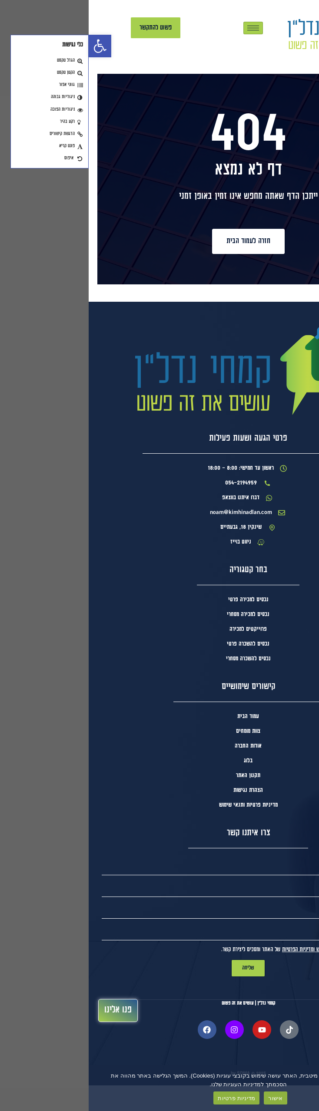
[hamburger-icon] (164, 28)
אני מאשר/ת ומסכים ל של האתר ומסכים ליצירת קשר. (216, 975)
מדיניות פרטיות (147, 1098)
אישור (186, 1098)
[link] (11, 46)
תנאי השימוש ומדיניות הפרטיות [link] (223, 975)
